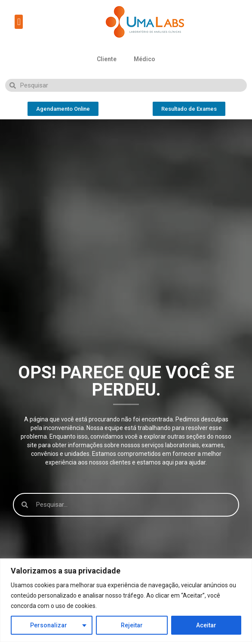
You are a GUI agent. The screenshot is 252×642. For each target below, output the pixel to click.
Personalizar (48, 625)
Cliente (107, 59)
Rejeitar (132, 625)
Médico (144, 59)
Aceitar (206, 625)
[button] (19, 22)
